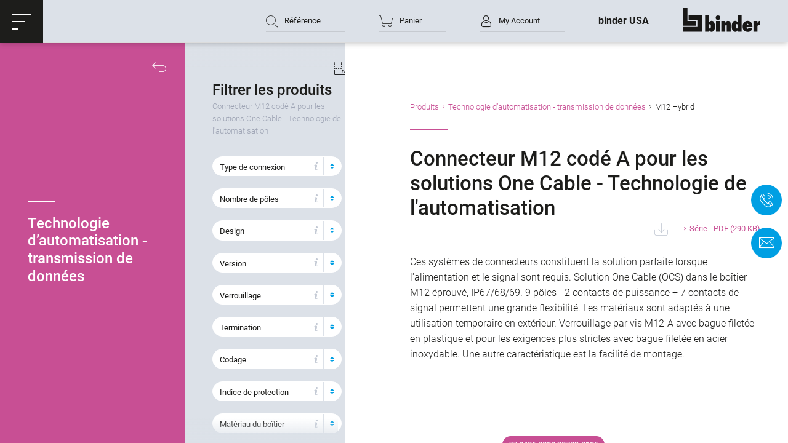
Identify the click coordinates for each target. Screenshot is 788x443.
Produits (448, 106)
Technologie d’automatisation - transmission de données (571, 106)
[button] (21, 21)
